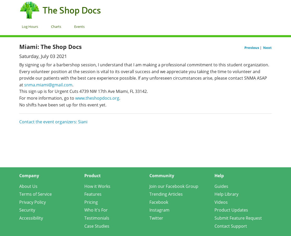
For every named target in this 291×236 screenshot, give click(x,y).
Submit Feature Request (238, 218)
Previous (252, 47)
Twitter (156, 218)
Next (267, 47)
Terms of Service (35, 194)
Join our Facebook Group (173, 186)
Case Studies (96, 226)
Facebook (158, 202)
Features (93, 194)
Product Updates (231, 210)
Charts (56, 26)
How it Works (97, 186)
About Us (28, 186)
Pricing (91, 202)
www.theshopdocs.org (97, 98)
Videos (221, 202)
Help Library (226, 194)
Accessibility (31, 218)
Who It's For (96, 210)
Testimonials (96, 218)
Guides (221, 186)
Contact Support (230, 226)
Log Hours (30, 26)
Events (79, 26)
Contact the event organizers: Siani (53, 122)
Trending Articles (166, 194)
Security (27, 210)
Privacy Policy (32, 202)
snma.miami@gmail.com (48, 85)
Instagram (159, 210)
